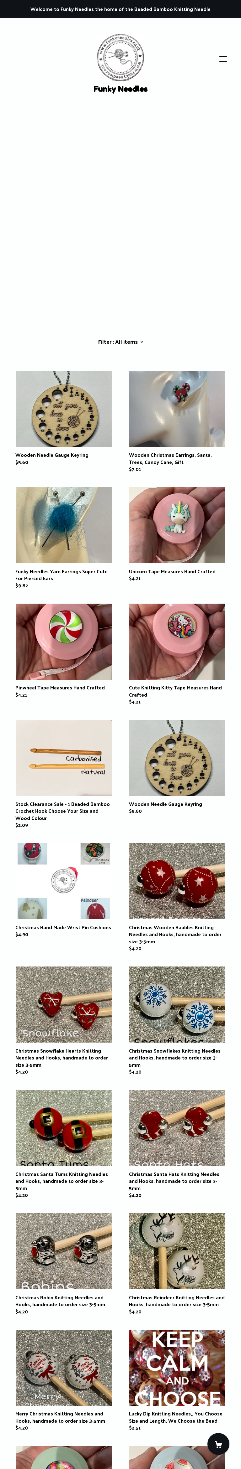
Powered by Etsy (33, 1451)
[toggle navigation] (223, 59)
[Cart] (218, 1444)
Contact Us (27, 1426)
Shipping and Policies (38, 1433)
